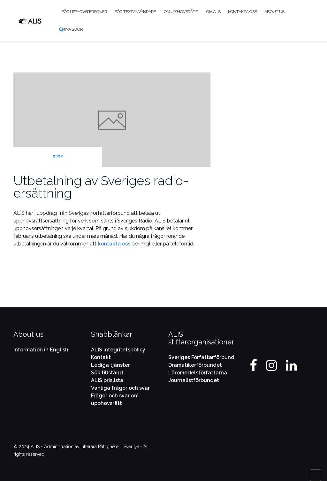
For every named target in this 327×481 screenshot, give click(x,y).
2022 (58, 156)
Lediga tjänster (110, 365)
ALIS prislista (107, 380)
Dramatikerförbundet (195, 365)
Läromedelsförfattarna (197, 373)
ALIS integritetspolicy (118, 350)
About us (274, 11)
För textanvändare (135, 11)
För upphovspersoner (84, 11)
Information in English (40, 350)
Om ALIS (213, 11)
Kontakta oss (242, 11)
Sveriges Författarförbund (201, 357)
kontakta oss (114, 244)
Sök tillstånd (107, 373)
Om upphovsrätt (181, 11)
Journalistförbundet (193, 380)
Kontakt (101, 357)
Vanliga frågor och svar (120, 388)
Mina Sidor (72, 29)
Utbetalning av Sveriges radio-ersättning (101, 186)
